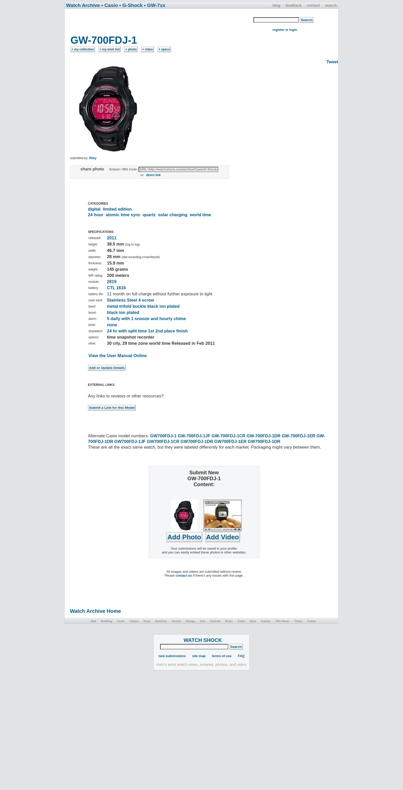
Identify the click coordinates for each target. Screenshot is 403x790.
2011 (111, 237)
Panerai (215, 621)
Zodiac (311, 621)
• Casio (109, 5)
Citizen (134, 621)
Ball (93, 621)
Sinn (253, 621)
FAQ (241, 656)
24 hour (95, 214)
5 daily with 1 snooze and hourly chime (146, 318)
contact (313, 5)
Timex (299, 621)
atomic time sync (123, 214)
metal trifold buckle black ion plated (143, 306)
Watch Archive (83, 5)
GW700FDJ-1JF (130, 441)
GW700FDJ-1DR (196, 441)
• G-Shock (131, 5)
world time (200, 214)
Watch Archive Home (95, 611)
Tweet (332, 61)
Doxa (146, 621)
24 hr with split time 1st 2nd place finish (147, 331)
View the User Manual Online (117, 355)
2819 (111, 281)
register (278, 30)
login (293, 30)
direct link (153, 175)
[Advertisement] (159, 21)
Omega (190, 621)
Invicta (176, 621)
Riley (93, 158)
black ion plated (123, 312)
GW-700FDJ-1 (103, 40)
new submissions (172, 656)
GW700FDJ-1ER (230, 441)
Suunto (265, 621)
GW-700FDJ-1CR (228, 435)
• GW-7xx (154, 5)
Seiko (241, 621)
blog (276, 5)
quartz (149, 214)
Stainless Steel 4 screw (130, 300)
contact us (184, 575)
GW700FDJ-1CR (163, 441)
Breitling (106, 621)
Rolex (229, 621)
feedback (293, 5)
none (112, 324)
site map (199, 656)
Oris (202, 621)
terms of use (222, 656)
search (331, 5)
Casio (120, 621)
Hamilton (161, 621)
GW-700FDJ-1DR (263, 435)
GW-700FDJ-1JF (194, 435)
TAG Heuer (282, 621)
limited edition (117, 209)
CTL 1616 (116, 287)
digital (94, 209)
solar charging (173, 214)
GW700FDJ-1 (163, 435)
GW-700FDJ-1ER (298, 435)
